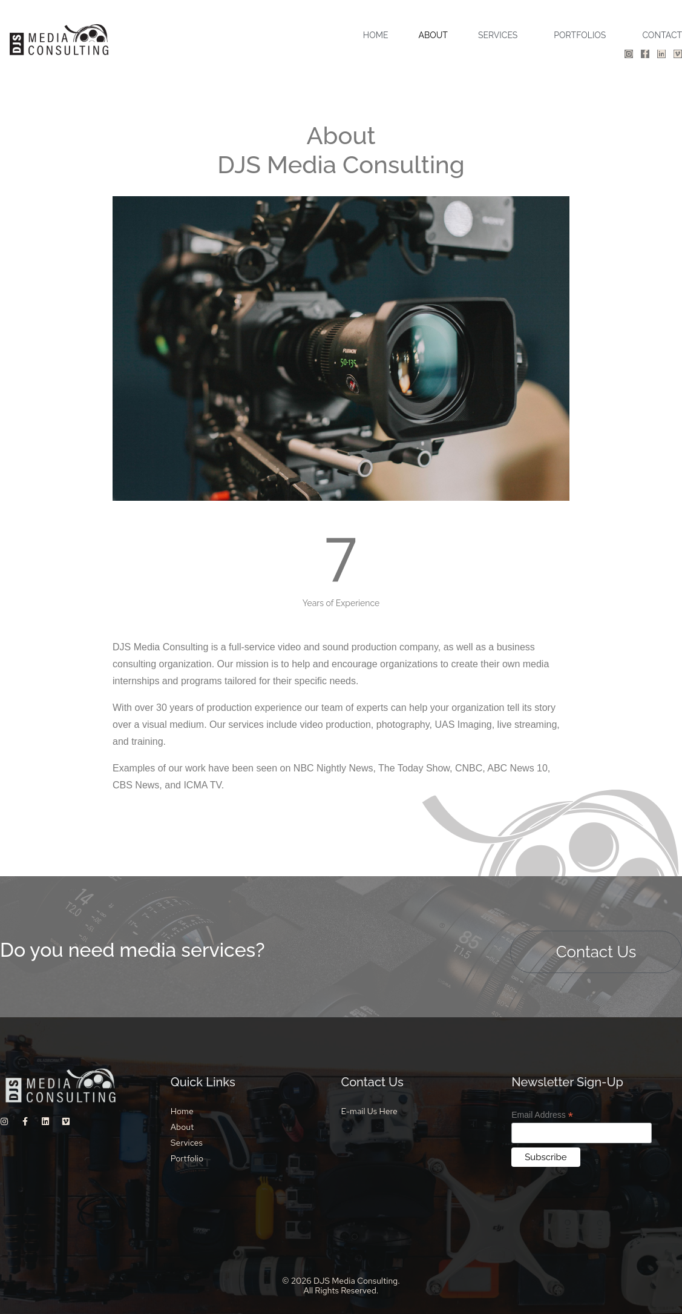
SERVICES (497, 35)
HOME (376, 35)
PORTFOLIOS (580, 35)
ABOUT (432, 35)
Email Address (542, 1115)
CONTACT (662, 35)
